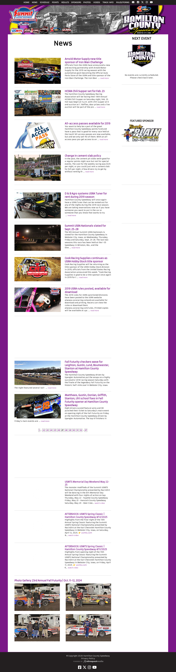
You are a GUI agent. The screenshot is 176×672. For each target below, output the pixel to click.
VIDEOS (96, 2)
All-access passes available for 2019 (87, 123)
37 (86, 430)
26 (58, 430)
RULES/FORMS (122, 2)
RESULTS (65, 2)
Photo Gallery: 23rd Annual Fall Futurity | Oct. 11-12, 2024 (48, 580)
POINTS (55, 2)
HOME (26, 2)
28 (66, 430)
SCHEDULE (44, 2)
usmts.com (86, 533)
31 (77, 430)
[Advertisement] (62, 337)
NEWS (34, 2)
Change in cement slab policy (83, 155)
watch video (100, 503)
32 (81, 430)
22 (44, 430)
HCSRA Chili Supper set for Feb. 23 (85, 91)
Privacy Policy (88, 658)
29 (70, 430)
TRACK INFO (108, 2)
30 (74, 430)
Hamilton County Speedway (142, 116)
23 (47, 430)
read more (104, 78)
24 (51, 430)
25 (55, 430)
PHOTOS (87, 2)
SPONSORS (76, 2)
